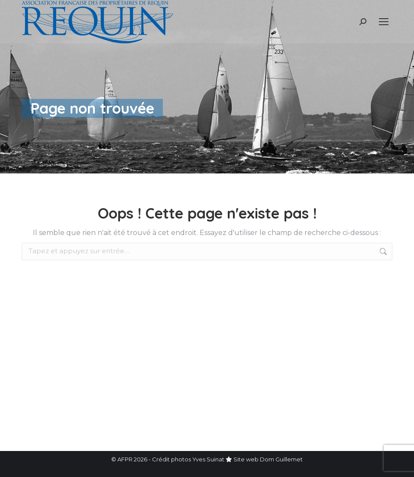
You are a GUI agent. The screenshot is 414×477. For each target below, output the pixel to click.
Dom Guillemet (281, 459)
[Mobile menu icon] (383, 21)
